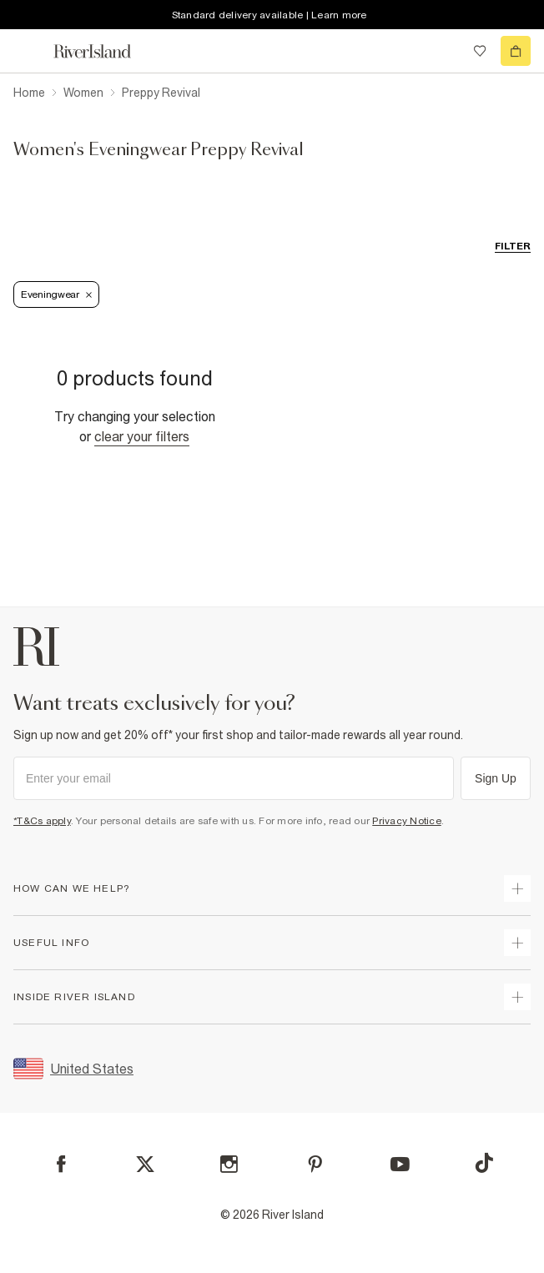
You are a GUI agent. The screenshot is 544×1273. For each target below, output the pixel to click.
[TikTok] (484, 1163)
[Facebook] (61, 1164)
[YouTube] (400, 1164)
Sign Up (495, 778)
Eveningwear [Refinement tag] (56, 294)
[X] (145, 1164)
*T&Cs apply (42, 821)
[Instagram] (229, 1164)
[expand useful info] (517, 942)
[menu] (28, 51)
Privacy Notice (406, 821)
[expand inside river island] (517, 997)
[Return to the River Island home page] (103, 51)
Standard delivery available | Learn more (269, 15)
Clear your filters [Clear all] (141, 436)
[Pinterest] (315, 1164)
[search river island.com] (445, 51)
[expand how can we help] (517, 888)
